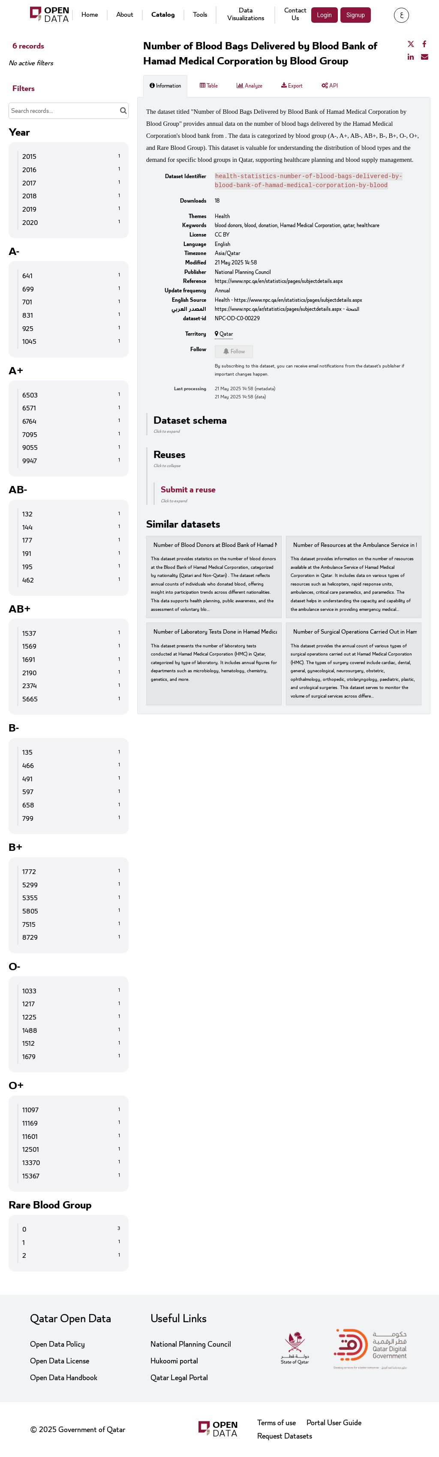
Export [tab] (292, 86)
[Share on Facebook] (424, 45)
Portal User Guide (334, 1423)
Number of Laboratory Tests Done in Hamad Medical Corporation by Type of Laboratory (258, 634)
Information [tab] (165, 86)
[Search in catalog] (123, 111)
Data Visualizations (245, 14)
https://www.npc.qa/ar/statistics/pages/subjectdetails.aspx (278, 311)
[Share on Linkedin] (411, 57)
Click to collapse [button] (166, 467)
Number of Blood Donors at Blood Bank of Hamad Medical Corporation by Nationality (256, 547)
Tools (200, 14)
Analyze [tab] (249, 86)
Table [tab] (209, 86)
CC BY (222, 236)
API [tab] (330, 86)
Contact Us (295, 14)
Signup (355, 15)
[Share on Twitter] (411, 45)
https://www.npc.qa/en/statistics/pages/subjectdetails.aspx (279, 283)
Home (89, 14)
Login (324, 15)
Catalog (163, 14)
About (124, 14)
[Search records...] (69, 111)
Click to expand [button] (166, 433)
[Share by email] (424, 57)
